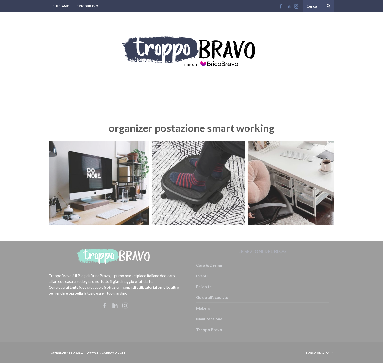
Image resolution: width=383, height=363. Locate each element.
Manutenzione (209, 318)
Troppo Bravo (209, 329)
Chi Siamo (60, 6)
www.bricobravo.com (106, 352)
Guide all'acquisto (212, 297)
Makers (203, 308)
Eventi (202, 275)
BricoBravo (87, 6)
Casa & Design (209, 265)
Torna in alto (319, 352)
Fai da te (204, 286)
